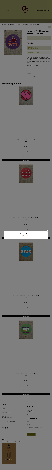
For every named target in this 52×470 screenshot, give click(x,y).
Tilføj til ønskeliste (31, 56)
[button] (49, 27)
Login (42, 21)
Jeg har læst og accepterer (38, 429)
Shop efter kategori (20, 21)
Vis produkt (26, 160)
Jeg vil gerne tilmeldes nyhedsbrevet (39, 427)
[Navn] (38, 421)
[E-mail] (38, 424)
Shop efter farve (33, 21)
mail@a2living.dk (8, 423)
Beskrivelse (29, 73)
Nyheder (10, 21)
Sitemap (3, 425)
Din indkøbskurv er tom (41, 10)
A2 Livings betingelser (43, 429)
